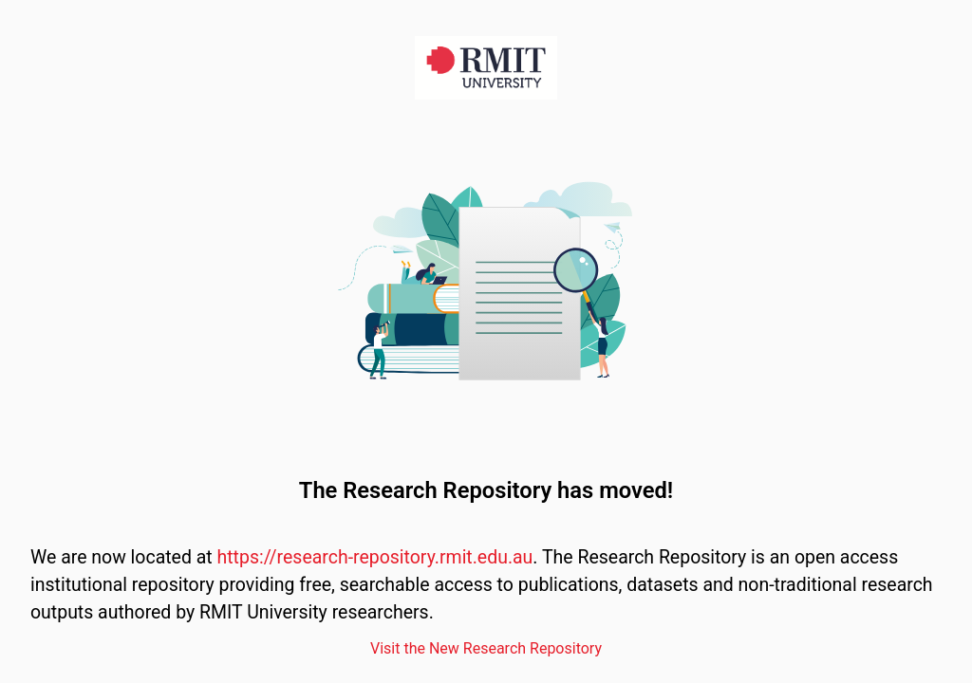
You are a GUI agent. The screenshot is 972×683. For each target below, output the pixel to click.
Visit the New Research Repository (486, 648)
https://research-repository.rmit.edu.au (375, 557)
